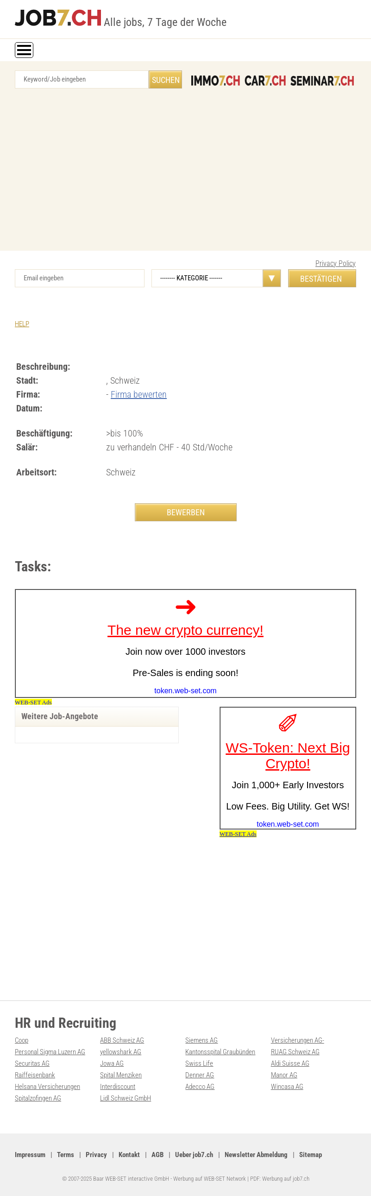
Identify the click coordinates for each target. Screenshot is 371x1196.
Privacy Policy (335, 263)
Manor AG (284, 1075)
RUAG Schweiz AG (295, 1052)
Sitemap (310, 1155)
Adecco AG (199, 1086)
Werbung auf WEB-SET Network (209, 1178)
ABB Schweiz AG (122, 1040)
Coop (21, 1040)
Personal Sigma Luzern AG (50, 1052)
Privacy (96, 1155)
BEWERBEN (186, 512)
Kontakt (129, 1155)
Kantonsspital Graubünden (220, 1052)
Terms (65, 1155)
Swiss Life (199, 1063)
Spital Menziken (121, 1075)
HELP (22, 324)
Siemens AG (201, 1040)
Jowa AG (112, 1063)
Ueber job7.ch (194, 1155)
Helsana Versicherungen (47, 1086)
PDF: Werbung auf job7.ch (279, 1178)
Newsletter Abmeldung (256, 1155)
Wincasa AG (287, 1086)
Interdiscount (117, 1086)
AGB (157, 1155)
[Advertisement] (185, 172)
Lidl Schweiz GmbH (125, 1098)
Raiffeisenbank (35, 1075)
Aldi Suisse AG (290, 1063)
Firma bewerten (139, 394)
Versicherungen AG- (297, 1040)
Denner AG (199, 1075)
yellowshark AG (120, 1052)
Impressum (30, 1155)
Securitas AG (32, 1063)
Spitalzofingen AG (38, 1098)
